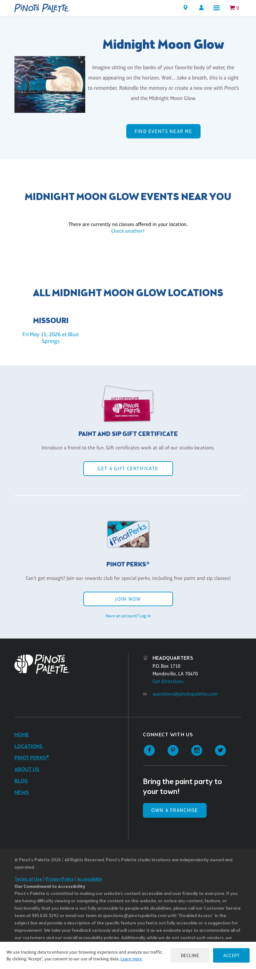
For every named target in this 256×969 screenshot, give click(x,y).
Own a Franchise (174, 810)
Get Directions (168, 681)
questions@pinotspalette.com (185, 694)
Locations (28, 746)
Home (21, 734)
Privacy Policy (59, 879)
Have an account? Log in (128, 615)
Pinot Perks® (31, 758)
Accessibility (89, 879)
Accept (231, 955)
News (21, 792)
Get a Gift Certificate (127, 468)
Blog (21, 781)
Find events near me (163, 131)
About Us (26, 769)
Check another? (128, 231)
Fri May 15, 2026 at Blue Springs (50, 337)
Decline (190, 955)
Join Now (128, 599)
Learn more (131, 958)
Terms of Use (28, 879)
